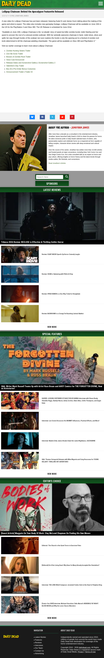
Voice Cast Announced (15, 60)
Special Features (52, 334)
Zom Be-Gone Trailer (14, 54)
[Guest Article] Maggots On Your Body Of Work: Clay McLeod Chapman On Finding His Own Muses (45, 533)
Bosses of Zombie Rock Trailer (18, 57)
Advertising (39, 653)
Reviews (38, 643)
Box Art (9, 69)
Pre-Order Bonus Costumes (25, 69)
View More (52, 326)
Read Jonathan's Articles (57, 163)
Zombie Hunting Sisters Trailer (18, 51)
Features (38, 640)
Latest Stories (40, 637)
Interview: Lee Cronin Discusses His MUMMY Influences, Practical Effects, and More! (70, 421)
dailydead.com (84, 647)
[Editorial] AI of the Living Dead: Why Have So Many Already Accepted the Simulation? (70, 565)
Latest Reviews (52, 190)
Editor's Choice (52, 481)
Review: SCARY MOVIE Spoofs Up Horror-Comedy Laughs (61, 254)
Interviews (39, 645)
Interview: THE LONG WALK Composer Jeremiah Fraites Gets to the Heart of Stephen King (72, 585)
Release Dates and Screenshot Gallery (21, 63)
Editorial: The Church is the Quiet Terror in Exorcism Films (61, 545)
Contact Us (39, 651)
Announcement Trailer (15, 72)
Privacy (81, 652)
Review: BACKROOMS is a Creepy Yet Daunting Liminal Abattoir (63, 313)
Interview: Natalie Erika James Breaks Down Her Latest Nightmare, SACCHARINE (68, 441)
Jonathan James (22, 16)
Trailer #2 (29, 72)
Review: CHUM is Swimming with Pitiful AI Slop (57, 274)
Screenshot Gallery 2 (47, 63)
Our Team (39, 648)
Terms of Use (90, 652)
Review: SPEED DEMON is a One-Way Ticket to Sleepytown (61, 294)
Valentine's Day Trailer (15, 66)
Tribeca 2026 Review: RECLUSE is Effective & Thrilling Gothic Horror (32, 242)
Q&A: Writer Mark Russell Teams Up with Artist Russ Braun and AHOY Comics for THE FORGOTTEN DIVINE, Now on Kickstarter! (51, 387)
